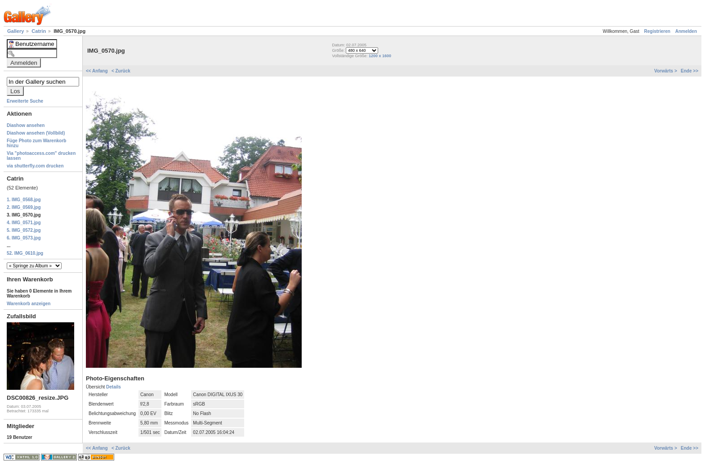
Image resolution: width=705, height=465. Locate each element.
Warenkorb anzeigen (28, 303)
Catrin (39, 31)
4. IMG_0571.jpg (24, 222)
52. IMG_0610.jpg (25, 253)
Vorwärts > (666, 70)
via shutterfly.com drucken (35, 165)
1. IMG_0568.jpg (24, 199)
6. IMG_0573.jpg (24, 237)
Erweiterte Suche (25, 101)
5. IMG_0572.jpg (24, 230)
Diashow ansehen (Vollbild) (36, 133)
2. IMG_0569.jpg (24, 207)
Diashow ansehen (26, 125)
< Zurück (121, 70)
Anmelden (686, 31)
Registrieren (657, 31)
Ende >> (689, 70)
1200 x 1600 (380, 56)
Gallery (16, 31)
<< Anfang (97, 70)
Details (113, 386)
